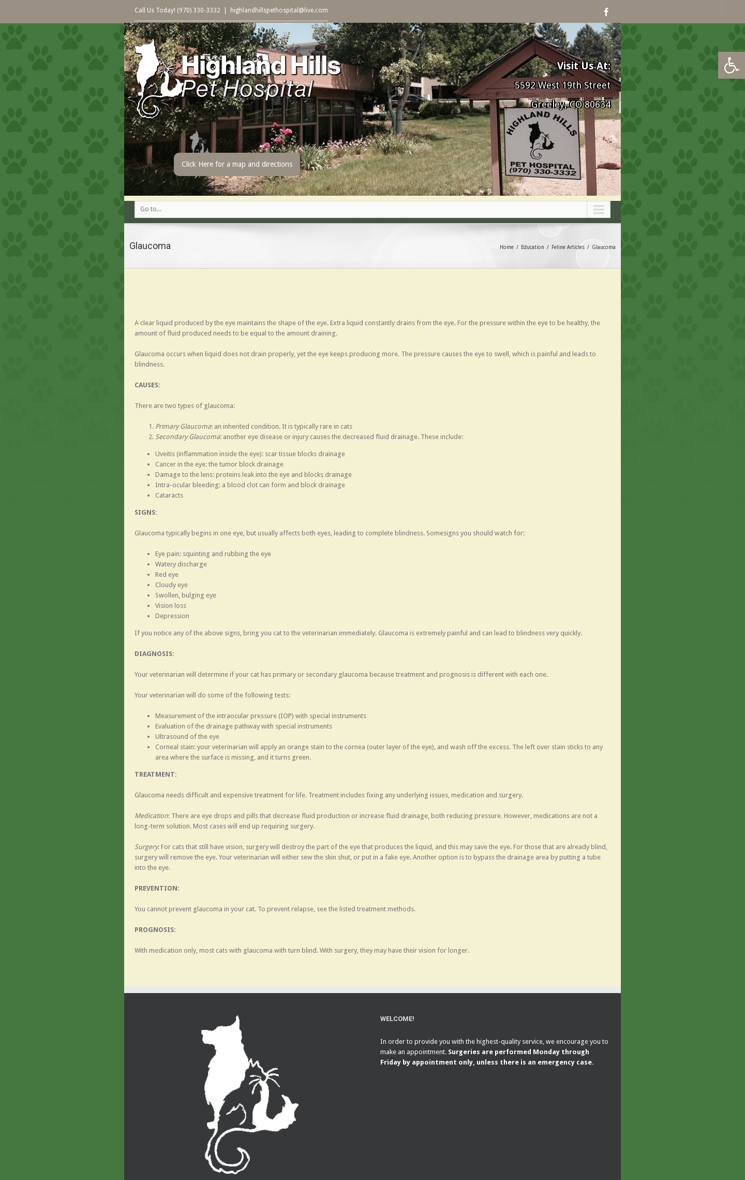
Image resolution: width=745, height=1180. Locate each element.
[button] (731, 65)
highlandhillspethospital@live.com (279, 10)
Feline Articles (568, 247)
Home (507, 247)
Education (532, 247)
